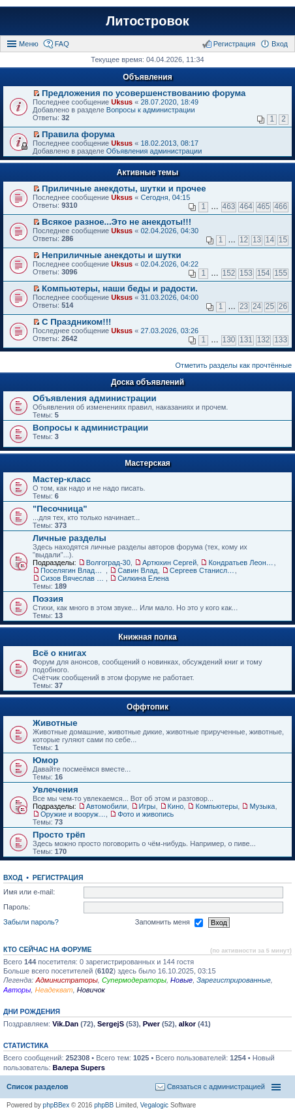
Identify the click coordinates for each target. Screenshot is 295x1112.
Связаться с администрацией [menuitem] (216, 1086)
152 (229, 273)
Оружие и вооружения (73, 814)
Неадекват (53, 990)
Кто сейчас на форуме (47, 949)
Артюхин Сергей (169, 562)
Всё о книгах (59, 653)
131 (246, 339)
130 (229, 339)
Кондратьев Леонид (240, 562)
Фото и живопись (145, 814)
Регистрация (58, 877)
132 (263, 339)
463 (229, 206)
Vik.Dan (65, 1024)
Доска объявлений (147, 382)
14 (270, 239)
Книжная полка (147, 637)
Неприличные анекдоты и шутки (111, 255)
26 (283, 306)
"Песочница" (60, 509)
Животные (55, 723)
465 (263, 206)
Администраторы (66, 980)
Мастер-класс (62, 479)
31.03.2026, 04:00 (169, 297)
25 (270, 306)
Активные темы (147, 172)
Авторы (17, 990)
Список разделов (38, 1086)
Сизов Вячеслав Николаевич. (73, 578)
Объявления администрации (154, 151)
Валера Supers (79, 1067)
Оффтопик (147, 706)
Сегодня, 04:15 (165, 197)
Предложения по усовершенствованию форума (143, 93)
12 (244, 239)
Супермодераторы (134, 980)
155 (280, 273)
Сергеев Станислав (202, 570)
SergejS (110, 1024)
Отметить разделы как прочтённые (234, 365)
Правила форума (78, 134)
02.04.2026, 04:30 (169, 231)
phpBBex (56, 1105)
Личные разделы (69, 538)
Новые (181, 980)
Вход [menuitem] (280, 44)
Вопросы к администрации (150, 110)
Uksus (121, 102)
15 (283, 239)
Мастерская (147, 463)
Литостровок (147, 21)
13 (257, 239)
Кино (176, 806)
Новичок (91, 990)
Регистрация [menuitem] (234, 44)
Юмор (45, 760)
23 (244, 306)
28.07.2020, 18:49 (169, 102)
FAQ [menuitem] (62, 44)
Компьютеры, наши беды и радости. (120, 288)
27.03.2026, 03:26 (169, 331)
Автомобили (106, 806)
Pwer (151, 1024)
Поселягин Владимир (73, 570)
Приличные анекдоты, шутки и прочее (124, 188)
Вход (12, 877)
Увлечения (55, 789)
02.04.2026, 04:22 (169, 264)
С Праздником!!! (76, 322)
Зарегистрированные (233, 980)
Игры (147, 806)
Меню (29, 44)
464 (246, 206)
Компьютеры (216, 806)
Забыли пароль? (31, 922)
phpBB (104, 1105)
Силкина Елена (143, 578)
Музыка (262, 806)
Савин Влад (137, 570)
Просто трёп (59, 835)
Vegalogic (154, 1105)
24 (257, 306)
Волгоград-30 (108, 562)
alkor (187, 1024)
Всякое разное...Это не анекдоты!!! (116, 222)
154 (263, 273)
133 (280, 339)
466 (280, 206)
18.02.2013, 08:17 (169, 143)
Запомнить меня (169, 922)
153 (246, 273)
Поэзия (48, 599)
